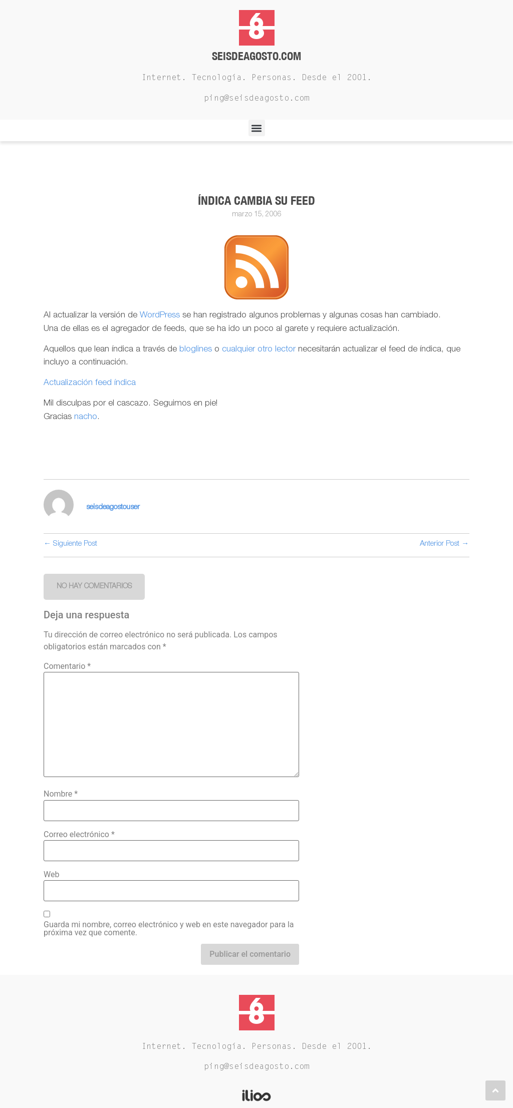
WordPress (160, 315)
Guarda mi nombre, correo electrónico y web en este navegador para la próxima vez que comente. (169, 929)
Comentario (67, 666)
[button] (256, 128)
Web (51, 875)
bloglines (196, 349)
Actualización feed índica (90, 383)
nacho (85, 417)
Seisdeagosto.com (256, 56)
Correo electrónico (79, 835)
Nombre (61, 794)
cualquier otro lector (259, 349)
